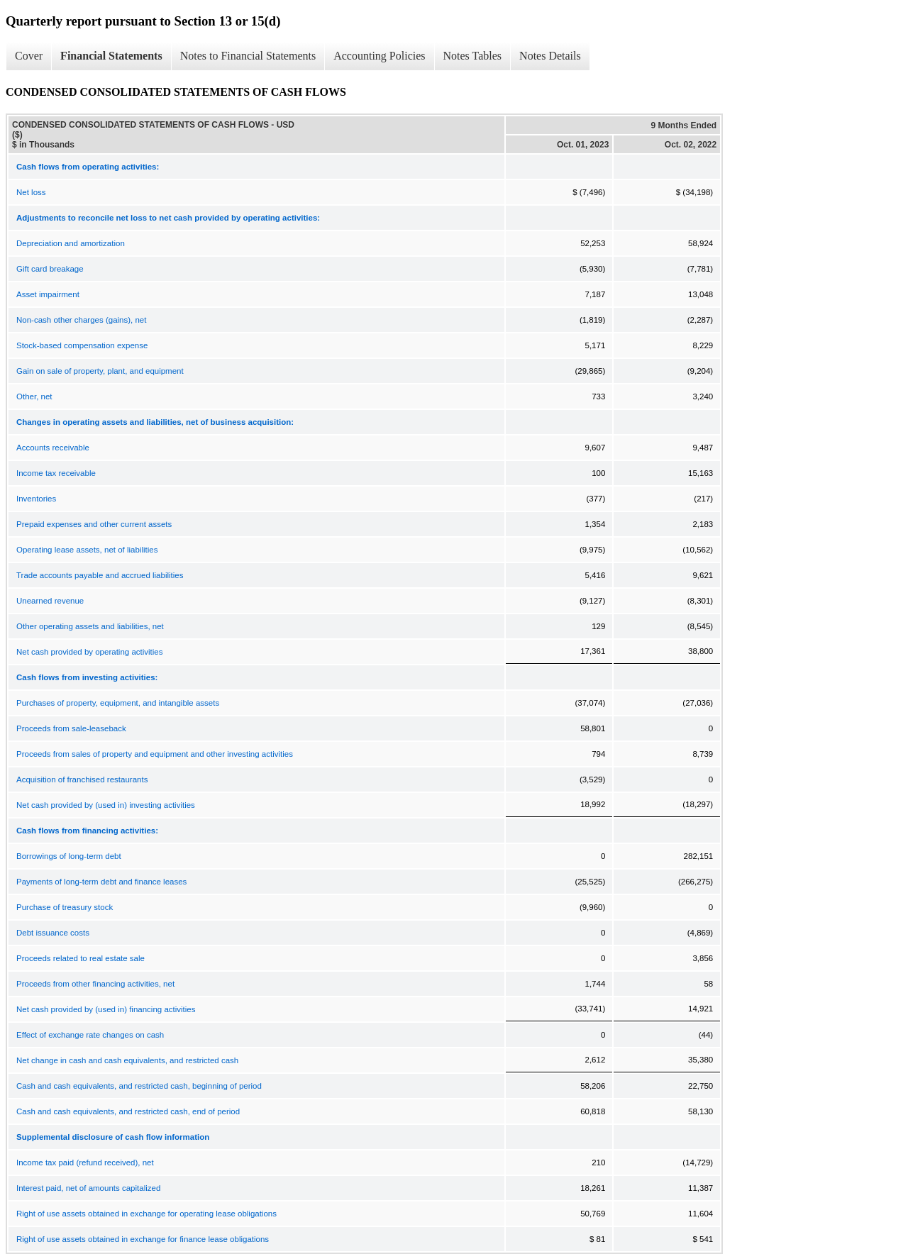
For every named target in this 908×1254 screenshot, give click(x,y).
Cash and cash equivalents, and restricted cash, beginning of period (139, 1086)
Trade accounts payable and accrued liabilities (99, 575)
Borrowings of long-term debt (68, 856)
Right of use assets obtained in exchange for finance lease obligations (142, 1239)
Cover (29, 56)
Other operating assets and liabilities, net (90, 626)
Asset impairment (47, 294)
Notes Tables (472, 56)
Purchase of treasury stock (64, 907)
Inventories (36, 498)
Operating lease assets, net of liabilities (86, 549)
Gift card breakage (50, 269)
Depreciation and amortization (70, 243)
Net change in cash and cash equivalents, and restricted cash (127, 1060)
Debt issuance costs (52, 932)
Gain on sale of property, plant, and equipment (100, 371)
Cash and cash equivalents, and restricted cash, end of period (128, 1111)
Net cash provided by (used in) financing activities (106, 1009)
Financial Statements (111, 56)
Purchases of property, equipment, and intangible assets (117, 703)
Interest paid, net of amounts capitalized (88, 1188)
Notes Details (550, 56)
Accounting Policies (379, 56)
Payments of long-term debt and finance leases (101, 881)
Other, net (34, 396)
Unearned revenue (50, 601)
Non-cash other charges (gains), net (81, 320)
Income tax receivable (56, 473)
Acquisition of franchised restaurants (82, 779)
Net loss (31, 192)
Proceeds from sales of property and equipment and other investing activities (154, 754)
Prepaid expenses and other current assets (94, 524)
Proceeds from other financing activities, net (95, 984)
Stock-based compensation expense (82, 345)
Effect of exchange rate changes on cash (90, 1035)
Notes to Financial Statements (248, 56)
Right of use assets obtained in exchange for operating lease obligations (146, 1213)
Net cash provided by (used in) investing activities (105, 805)
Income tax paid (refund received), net (85, 1162)
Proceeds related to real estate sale (80, 958)
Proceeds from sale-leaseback (71, 728)
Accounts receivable (52, 447)
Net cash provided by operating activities (89, 652)
